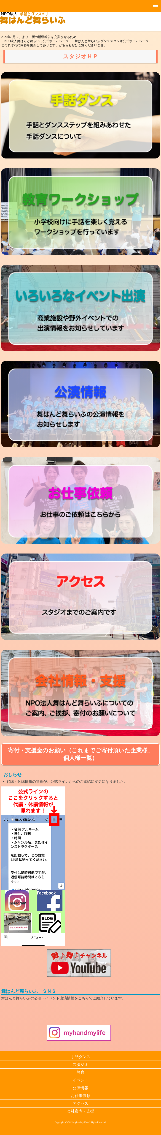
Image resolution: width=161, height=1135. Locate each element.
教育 (80, 1072)
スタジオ (80, 1064)
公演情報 (80, 1088)
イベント (80, 1080)
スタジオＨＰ (80, 56)
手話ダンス (80, 1057)
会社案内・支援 (80, 1111)
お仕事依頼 (80, 1096)
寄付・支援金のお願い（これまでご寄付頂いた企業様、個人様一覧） (80, 754)
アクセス (80, 1103)
